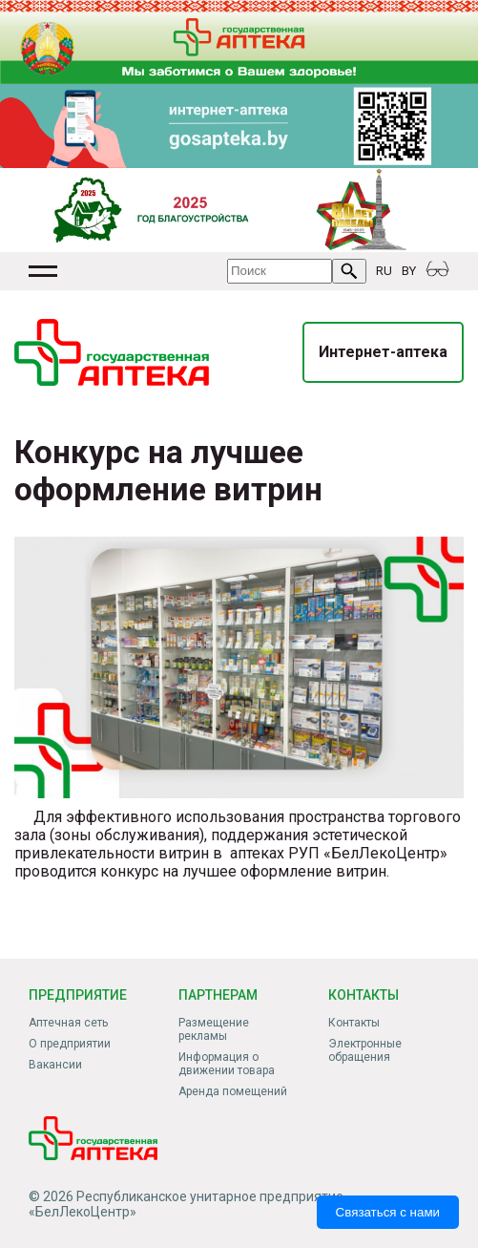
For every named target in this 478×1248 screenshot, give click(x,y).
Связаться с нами (388, 1212)
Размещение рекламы (213, 1029)
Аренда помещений (232, 1091)
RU (384, 271)
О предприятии (70, 1043)
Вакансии (55, 1064)
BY (409, 271)
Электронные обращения (365, 1050)
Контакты (354, 1022)
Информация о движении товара (226, 1063)
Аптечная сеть (68, 1022)
